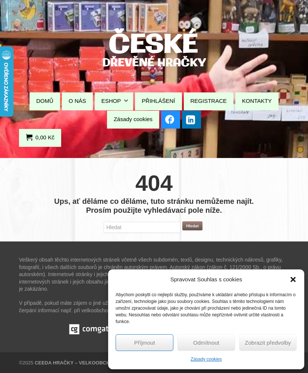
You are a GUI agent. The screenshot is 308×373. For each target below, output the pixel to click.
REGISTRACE (209, 101)
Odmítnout (206, 342)
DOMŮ (44, 101)
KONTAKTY (257, 101)
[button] (293, 279)
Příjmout (144, 342)
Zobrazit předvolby (268, 342)
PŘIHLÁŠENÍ (158, 101)
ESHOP (115, 100)
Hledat (192, 226)
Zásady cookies (206, 359)
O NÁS (77, 101)
